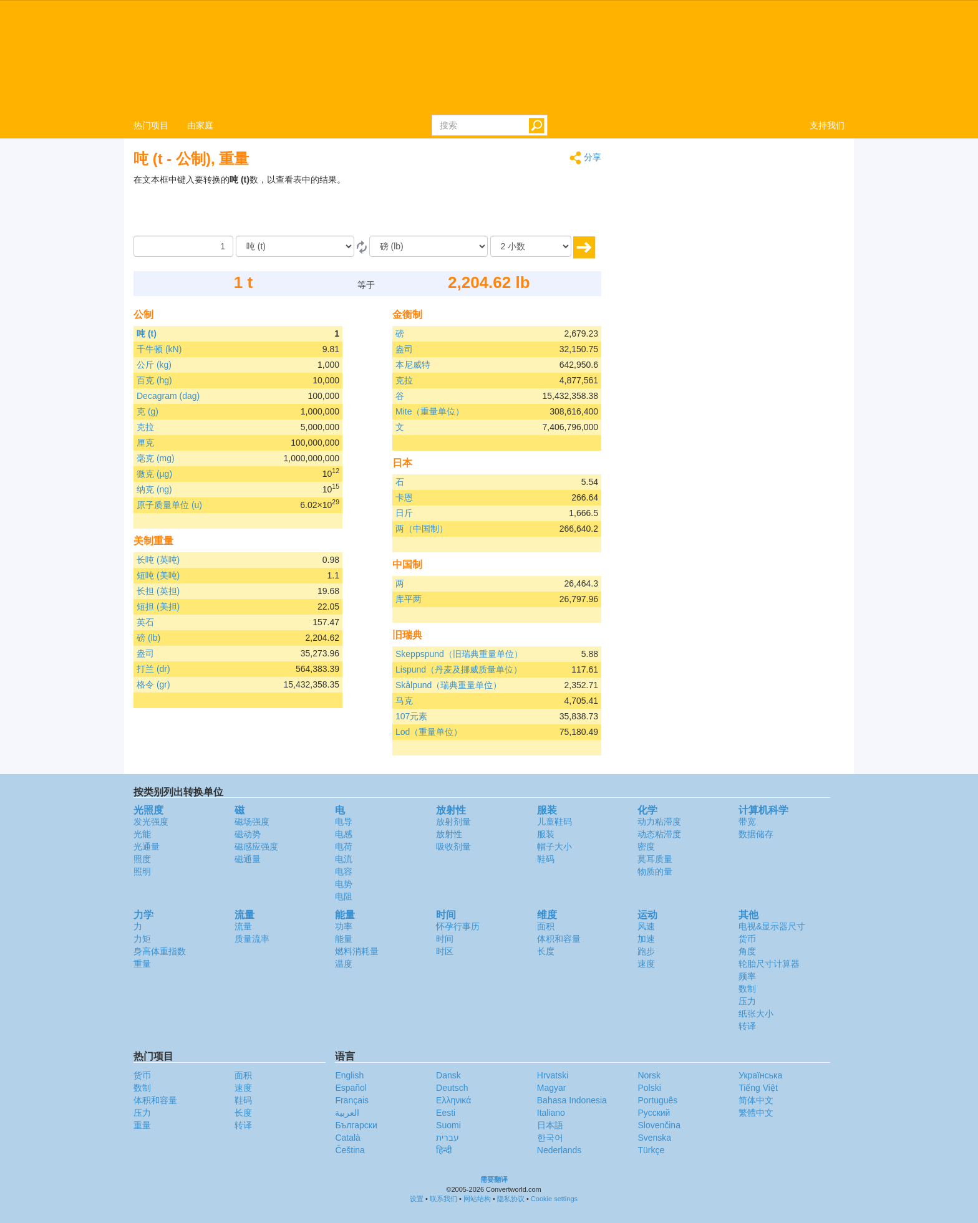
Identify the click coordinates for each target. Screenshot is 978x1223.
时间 (444, 939)
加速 (646, 939)
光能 (142, 834)
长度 (545, 951)
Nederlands (559, 1150)
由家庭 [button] (200, 125)
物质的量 (654, 871)
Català (347, 1138)
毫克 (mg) (156, 458)
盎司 (145, 653)
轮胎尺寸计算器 (769, 964)
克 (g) (147, 411)
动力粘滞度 (659, 822)
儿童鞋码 (554, 822)
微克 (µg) (154, 474)
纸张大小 (755, 1014)
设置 (417, 1198)
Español (351, 1088)
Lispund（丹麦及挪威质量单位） (458, 669)
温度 (343, 964)
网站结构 (477, 1198)
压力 (747, 1001)
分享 (585, 158)
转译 (747, 1026)
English (349, 1075)
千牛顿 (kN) (159, 349)
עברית (447, 1138)
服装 (545, 834)
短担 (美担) (158, 607)
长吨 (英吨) (158, 560)
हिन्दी (444, 1150)
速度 (646, 964)
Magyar (551, 1088)
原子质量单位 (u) (169, 505)
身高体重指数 (159, 951)
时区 (444, 951)
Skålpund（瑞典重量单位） (448, 685)
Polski (649, 1088)
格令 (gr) (153, 684)
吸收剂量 (453, 846)
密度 (646, 846)
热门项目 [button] (150, 125)
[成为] (428, 246)
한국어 (550, 1138)
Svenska (654, 1138)
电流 (343, 859)
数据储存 (755, 834)
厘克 (145, 443)
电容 (343, 871)
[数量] (183, 246)
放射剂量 (453, 822)
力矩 (142, 939)
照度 (142, 859)
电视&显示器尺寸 (771, 926)
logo (489, 57)
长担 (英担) (158, 591)
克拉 (145, 427)
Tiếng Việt (758, 1088)
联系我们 (443, 1198)
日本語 (550, 1125)
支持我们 (827, 125)
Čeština (349, 1150)
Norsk (649, 1075)
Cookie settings (554, 1198)
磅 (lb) (148, 638)
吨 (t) (147, 333)
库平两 (408, 599)
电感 (343, 834)
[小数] (530, 246)
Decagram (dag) (168, 396)
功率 (343, 926)
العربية (347, 1113)
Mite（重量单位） (429, 411)
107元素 (411, 716)
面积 (545, 926)
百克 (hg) (154, 380)
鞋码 (545, 859)
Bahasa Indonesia (572, 1100)
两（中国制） (421, 529)
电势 (343, 884)
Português (657, 1100)
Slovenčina (658, 1125)
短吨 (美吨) (158, 575)
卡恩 (404, 497)
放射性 (449, 834)
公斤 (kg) (154, 365)
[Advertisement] (523, 204)
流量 (243, 926)
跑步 (646, 951)
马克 (404, 701)
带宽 (747, 822)
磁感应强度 (256, 846)
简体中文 (755, 1100)
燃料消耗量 (357, 951)
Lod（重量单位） (428, 732)
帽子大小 (554, 846)
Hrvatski (553, 1075)
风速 (646, 926)
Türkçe (650, 1150)
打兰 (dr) (153, 669)
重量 (142, 964)
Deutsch (452, 1088)
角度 (747, 951)
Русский (653, 1113)
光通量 (146, 846)
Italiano (551, 1113)
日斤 (404, 513)
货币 (747, 939)
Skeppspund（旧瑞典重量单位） (459, 654)
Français (352, 1100)
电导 (343, 822)
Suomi (448, 1125)
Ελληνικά (453, 1100)
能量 (343, 939)
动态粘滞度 (659, 834)
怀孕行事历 (458, 926)
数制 (747, 989)
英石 (145, 622)
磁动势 (248, 834)
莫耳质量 (654, 859)
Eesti (445, 1113)
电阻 (343, 896)
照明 (142, 871)
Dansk (448, 1075)
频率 (747, 976)
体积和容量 (559, 939)
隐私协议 (511, 1198)
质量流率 (252, 939)
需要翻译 (494, 1179)
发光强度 (150, 822)
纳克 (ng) (154, 489)
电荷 (343, 846)
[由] (295, 246)
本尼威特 (412, 365)
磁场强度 (252, 822)
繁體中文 (755, 1113)
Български (356, 1125)
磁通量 (248, 859)
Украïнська (760, 1075)
